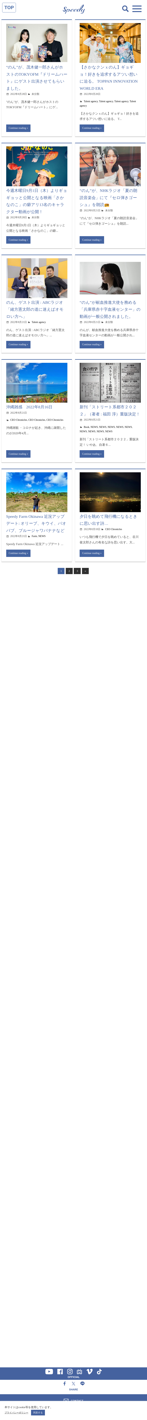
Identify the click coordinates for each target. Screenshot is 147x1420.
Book (86, 427)
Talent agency (91, 101)
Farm (34, 536)
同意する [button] (38, 1412)
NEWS (94, 427)
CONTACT (77, 1400)
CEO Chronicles (18, 420)
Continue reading (17, 128)
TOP (9, 7)
